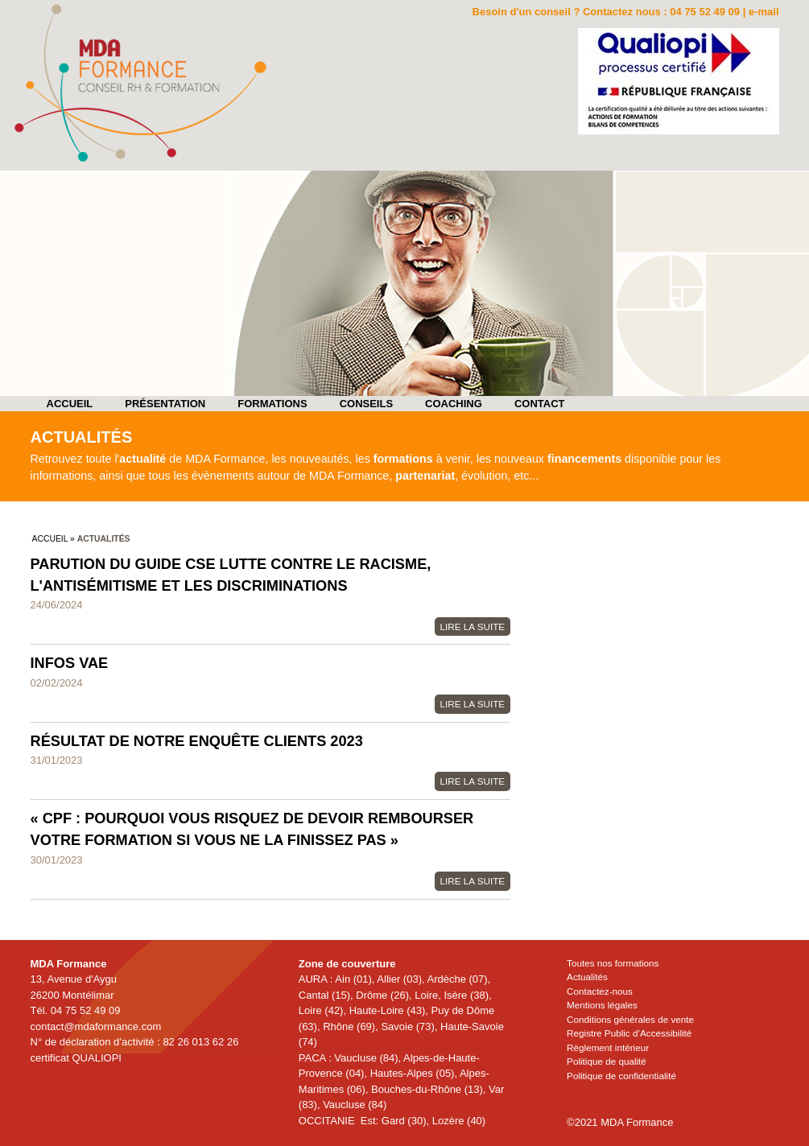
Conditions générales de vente (630, 1019)
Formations (272, 404)
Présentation (165, 404)
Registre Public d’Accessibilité (629, 1033)
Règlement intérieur (608, 1047)
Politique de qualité (606, 1061)
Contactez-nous (600, 991)
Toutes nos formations (612, 963)
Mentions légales (602, 1005)
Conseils (366, 404)
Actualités (587, 976)
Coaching (453, 404)
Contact (539, 404)
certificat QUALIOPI (76, 1058)
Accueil (70, 404)
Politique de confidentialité (621, 1075)
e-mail (764, 12)
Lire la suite (473, 626)
